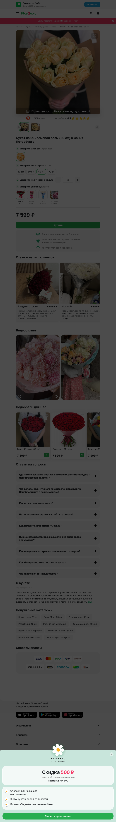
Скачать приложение (58, 816)
